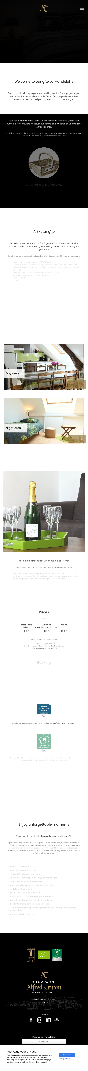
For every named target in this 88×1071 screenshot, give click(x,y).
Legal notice (44, 1062)
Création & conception (44, 1064)
